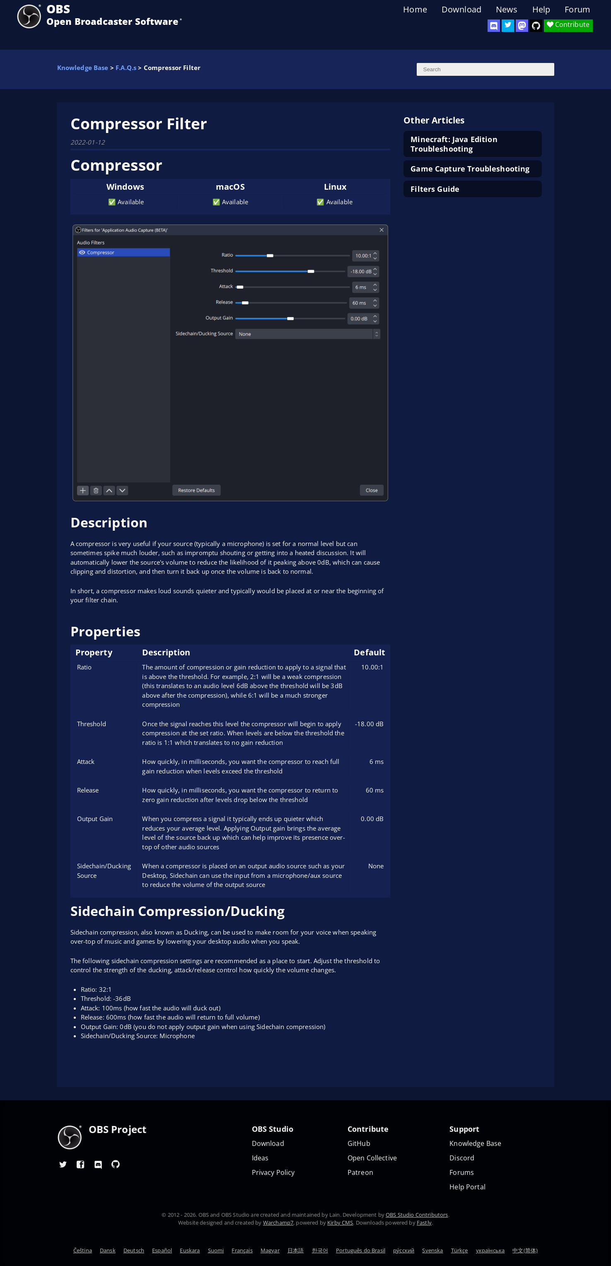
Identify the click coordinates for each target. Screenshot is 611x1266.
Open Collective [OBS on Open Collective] (372, 1158)
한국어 (320, 1250)
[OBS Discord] (494, 25)
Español (162, 1250)
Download (461, 9)
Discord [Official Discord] (461, 1158)
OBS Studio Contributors (417, 1214)
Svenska (432, 1250)
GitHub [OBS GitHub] (359, 1144)
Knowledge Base (83, 67)
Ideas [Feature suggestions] (260, 1158)
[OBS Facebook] (81, 1164)
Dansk (108, 1250)
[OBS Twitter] (508, 25)
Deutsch (133, 1250)
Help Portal (467, 1187)
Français (242, 1250)
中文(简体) (525, 1250)
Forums (461, 1173)
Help (541, 9)
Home (415, 9)
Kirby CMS (340, 1222)
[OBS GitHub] (115, 1164)
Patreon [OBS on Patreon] (360, 1173)
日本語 (295, 1250)
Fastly (424, 1222)
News (507, 9)
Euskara (190, 1250)
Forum (577, 9)
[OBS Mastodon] (522, 25)
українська (490, 1250)
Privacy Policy (273, 1173)
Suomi (216, 1250)
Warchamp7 (278, 1222)
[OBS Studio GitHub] (536, 25)
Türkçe (459, 1250)
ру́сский (403, 1250)
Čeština (82, 1250)
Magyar (270, 1250)
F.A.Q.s (126, 67)
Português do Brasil (360, 1250)
